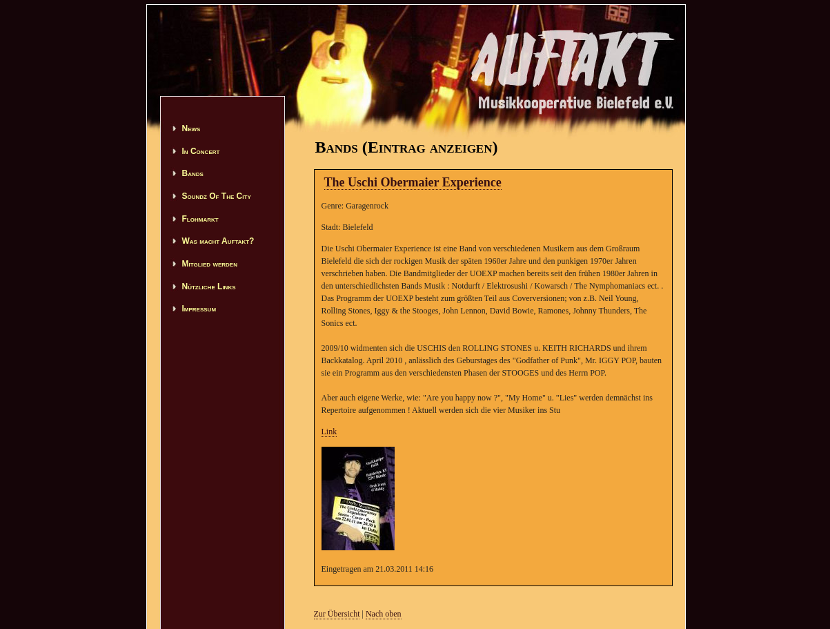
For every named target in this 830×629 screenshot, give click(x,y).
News (191, 128)
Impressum (199, 308)
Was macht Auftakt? (218, 241)
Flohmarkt (200, 219)
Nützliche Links (209, 286)
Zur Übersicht (337, 614)
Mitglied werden (209, 264)
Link (329, 431)
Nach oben (384, 614)
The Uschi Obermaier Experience (413, 182)
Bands (193, 173)
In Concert (201, 151)
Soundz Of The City (216, 196)
